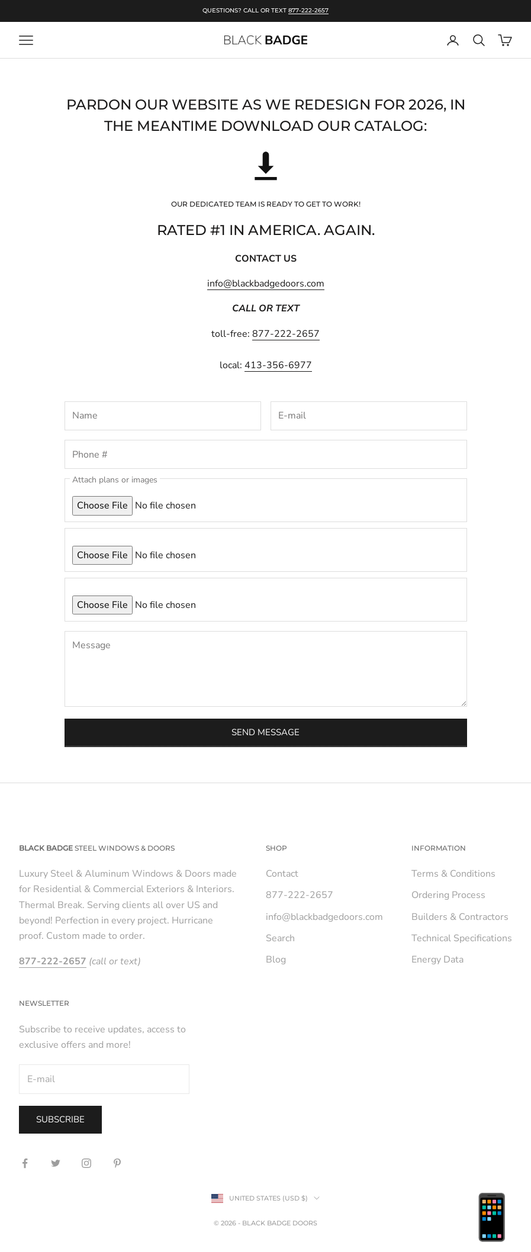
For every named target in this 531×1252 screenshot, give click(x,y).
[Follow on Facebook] (25, 1163)
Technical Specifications (461, 938)
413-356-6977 (278, 365)
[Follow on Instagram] (86, 1163)
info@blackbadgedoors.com (265, 283)
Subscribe (60, 1119)
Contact (282, 873)
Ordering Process (448, 895)
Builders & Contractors (460, 916)
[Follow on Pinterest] (117, 1163)
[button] (266, 167)
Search (280, 938)
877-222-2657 (308, 10)
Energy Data (437, 959)
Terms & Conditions (453, 873)
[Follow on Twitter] (56, 1163)
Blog (276, 959)
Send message (265, 732)
